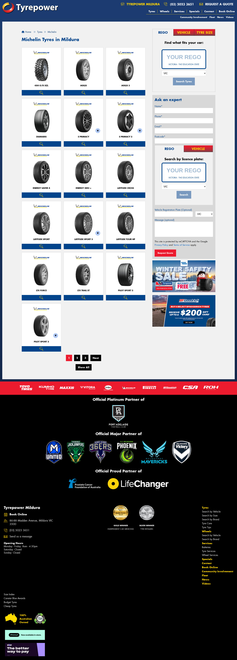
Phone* (158, 116)
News (220, 17)
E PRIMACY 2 (125, 136)
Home (26, 32)
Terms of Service (182, 244)
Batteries (206, 547)
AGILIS (83, 85)
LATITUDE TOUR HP (125, 239)
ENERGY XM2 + (83, 188)
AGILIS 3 (125, 85)
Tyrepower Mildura (140, 4)
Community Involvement (193, 17)
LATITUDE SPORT (41, 239)
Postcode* (160, 136)
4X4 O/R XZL (41, 85)
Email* (158, 126)
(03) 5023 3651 (182, 4)
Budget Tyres (10, 602)
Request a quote (216, 4)
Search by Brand (210, 519)
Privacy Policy (161, 244)
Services (179, 11)
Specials (194, 11)
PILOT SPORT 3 (41, 341)
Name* (158, 106)
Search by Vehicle (211, 511)
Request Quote (165, 253)
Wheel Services (210, 555)
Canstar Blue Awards (14, 598)
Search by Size (210, 515)
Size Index (9, 594)
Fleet (212, 17)
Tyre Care (207, 523)
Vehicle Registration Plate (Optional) (173, 209)
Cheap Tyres (10, 606)
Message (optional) (164, 220)
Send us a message (21, 536)
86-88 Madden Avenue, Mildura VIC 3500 (31, 522)
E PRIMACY (83, 136)
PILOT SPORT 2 (125, 290)
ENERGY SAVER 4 (41, 188)
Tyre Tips (206, 527)
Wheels (164, 11)
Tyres (152, 11)
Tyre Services (208, 551)
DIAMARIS (41, 136)
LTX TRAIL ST (83, 290)
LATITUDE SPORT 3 (83, 239)
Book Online (227, 11)
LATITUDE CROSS (125, 188)
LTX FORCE (41, 290)
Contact (209, 11)
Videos (230, 17)
